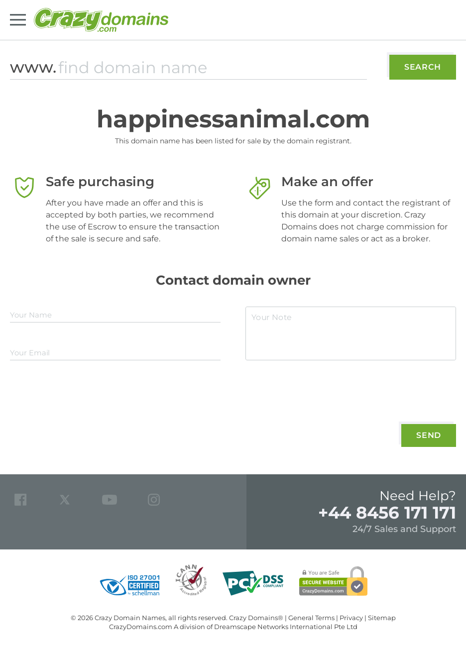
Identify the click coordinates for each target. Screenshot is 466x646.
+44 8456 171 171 (387, 512)
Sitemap (382, 618)
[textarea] (350, 333)
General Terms (311, 618)
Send (428, 435)
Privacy (351, 618)
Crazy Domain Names (130, 618)
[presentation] (321, 395)
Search (422, 67)
